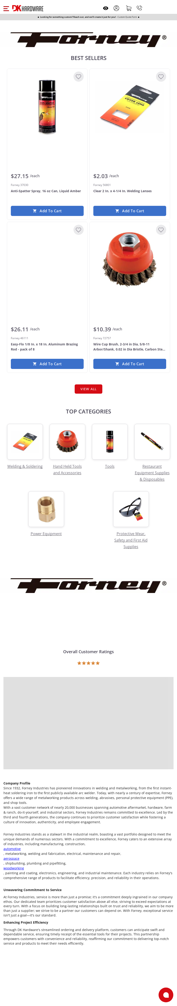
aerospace (11, 858)
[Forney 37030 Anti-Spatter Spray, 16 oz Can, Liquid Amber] (47, 107)
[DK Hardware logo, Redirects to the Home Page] (27, 8)
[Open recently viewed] (106, 8)
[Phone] (139, 8)
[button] (6, 8)
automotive (12, 849)
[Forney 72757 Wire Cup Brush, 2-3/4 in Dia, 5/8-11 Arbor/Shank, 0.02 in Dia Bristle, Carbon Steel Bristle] (129, 260)
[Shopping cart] (129, 8)
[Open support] (166, 995)
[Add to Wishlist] (79, 77)
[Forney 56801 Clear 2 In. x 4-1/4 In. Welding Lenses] (129, 107)
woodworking (13, 868)
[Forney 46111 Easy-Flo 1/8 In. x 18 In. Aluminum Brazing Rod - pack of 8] (47, 260)
